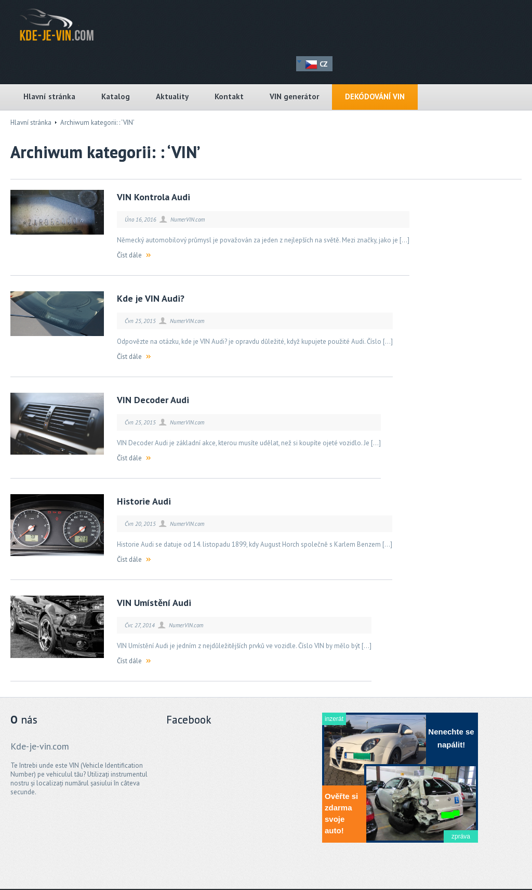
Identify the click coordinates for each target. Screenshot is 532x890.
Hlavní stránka (49, 96)
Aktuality (172, 96)
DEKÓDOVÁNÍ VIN (375, 96)
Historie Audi (144, 501)
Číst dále (129, 255)
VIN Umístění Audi (154, 603)
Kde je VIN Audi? (150, 298)
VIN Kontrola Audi (153, 197)
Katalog (115, 96)
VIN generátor (294, 96)
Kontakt (229, 96)
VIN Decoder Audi (153, 400)
